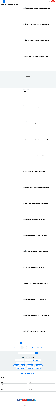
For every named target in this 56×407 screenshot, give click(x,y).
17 (37, 347)
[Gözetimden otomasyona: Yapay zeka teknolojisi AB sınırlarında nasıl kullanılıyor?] (39, 97)
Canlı (53, 1)
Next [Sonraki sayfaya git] (41, 347)
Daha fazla (3, 395)
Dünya (24, 105)
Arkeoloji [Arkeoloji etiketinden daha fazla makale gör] (16, 365)
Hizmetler (2, 392)
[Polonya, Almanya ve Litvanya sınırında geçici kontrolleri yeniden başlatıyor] (39, 14)
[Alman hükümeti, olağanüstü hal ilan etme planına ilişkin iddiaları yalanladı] (39, 46)
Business (2, 382)
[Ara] (28, 353)
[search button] (36, 353)
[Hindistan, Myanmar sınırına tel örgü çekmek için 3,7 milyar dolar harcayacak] (39, 273)
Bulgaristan (25, 282)
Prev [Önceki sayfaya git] (14, 347)
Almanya (25, 201)
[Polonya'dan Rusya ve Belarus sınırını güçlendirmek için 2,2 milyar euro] (39, 241)
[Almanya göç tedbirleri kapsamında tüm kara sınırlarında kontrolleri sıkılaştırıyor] (39, 209)
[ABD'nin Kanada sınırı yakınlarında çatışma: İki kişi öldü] (39, 113)
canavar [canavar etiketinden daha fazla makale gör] (23, 365)
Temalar (2, 377)
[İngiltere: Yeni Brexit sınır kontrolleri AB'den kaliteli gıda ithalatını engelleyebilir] (39, 257)
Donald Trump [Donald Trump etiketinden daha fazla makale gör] (20, 362)
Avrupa (2, 379)
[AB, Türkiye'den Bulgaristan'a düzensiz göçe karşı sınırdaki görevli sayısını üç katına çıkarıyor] (39, 289)
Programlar (31, 389)
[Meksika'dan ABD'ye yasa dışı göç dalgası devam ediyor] (39, 337)
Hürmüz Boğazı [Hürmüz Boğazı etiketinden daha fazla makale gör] (29, 360)
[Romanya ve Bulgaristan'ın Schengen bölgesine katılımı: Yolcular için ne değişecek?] (39, 321)
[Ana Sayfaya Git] (4, 1)
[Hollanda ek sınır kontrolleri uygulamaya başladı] (39, 129)
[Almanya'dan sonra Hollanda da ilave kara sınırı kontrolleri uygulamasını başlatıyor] (39, 161)
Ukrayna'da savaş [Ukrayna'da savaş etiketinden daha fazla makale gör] (19, 360)
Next (2, 384)
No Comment (26, 330)
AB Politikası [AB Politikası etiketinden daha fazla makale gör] (30, 365)
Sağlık (30, 384)
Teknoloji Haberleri (27, 89)
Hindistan (25, 266)
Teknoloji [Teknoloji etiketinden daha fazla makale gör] (28, 362)
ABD (24, 55)
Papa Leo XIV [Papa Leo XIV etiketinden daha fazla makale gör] (38, 365)
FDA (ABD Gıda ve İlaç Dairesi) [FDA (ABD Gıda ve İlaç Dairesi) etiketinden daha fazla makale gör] (33, 368)
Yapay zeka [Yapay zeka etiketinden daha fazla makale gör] (37, 360)
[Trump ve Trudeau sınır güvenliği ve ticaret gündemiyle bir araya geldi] (39, 145)
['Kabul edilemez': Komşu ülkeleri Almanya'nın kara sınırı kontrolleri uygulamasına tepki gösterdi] (39, 193)
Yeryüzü (30, 382)
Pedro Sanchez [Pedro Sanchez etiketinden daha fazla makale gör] (36, 362)
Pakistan (25, 298)
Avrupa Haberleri (26, 23)
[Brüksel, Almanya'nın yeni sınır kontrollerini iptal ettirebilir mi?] (39, 177)
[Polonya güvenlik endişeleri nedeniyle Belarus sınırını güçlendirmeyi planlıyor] (39, 225)
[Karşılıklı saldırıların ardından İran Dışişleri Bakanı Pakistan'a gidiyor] (39, 305)
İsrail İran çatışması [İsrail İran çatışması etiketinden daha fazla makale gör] (20, 368)
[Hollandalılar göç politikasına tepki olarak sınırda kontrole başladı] (39, 30)
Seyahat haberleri (26, 314)
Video (2, 389)
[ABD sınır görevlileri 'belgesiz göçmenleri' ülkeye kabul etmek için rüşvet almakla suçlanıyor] (39, 62)
